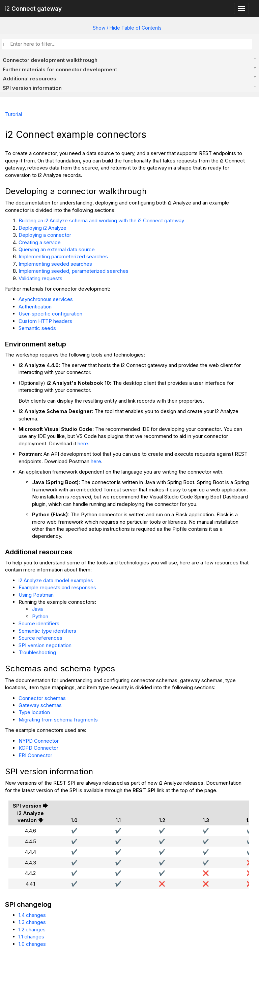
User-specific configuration (50, 313)
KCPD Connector (38, 748)
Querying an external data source (57, 249)
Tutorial (13, 114)
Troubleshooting (37, 652)
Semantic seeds (37, 328)
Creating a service (40, 242)
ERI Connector (35, 755)
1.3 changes (32, 922)
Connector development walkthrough (50, 60)
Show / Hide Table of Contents (127, 28)
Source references (40, 638)
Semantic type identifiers (47, 631)
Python (40, 616)
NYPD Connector (39, 741)
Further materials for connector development (60, 69)
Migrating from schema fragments (58, 719)
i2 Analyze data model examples (56, 580)
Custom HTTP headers (45, 321)
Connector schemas (42, 698)
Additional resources (29, 78)
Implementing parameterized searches (63, 256)
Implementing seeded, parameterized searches (73, 271)
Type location (34, 712)
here (83, 443)
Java (37, 609)
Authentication (35, 306)
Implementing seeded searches (55, 264)
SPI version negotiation (45, 645)
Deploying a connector (45, 235)
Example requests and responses (57, 587)
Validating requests (40, 278)
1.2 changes (32, 929)
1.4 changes (32, 915)
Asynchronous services (46, 299)
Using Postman (36, 595)
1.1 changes (31, 936)
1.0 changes (32, 944)
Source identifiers (39, 623)
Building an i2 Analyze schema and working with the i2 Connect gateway (101, 220)
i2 (33, 8)
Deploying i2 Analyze (42, 228)
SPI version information (32, 88)
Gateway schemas (40, 705)
